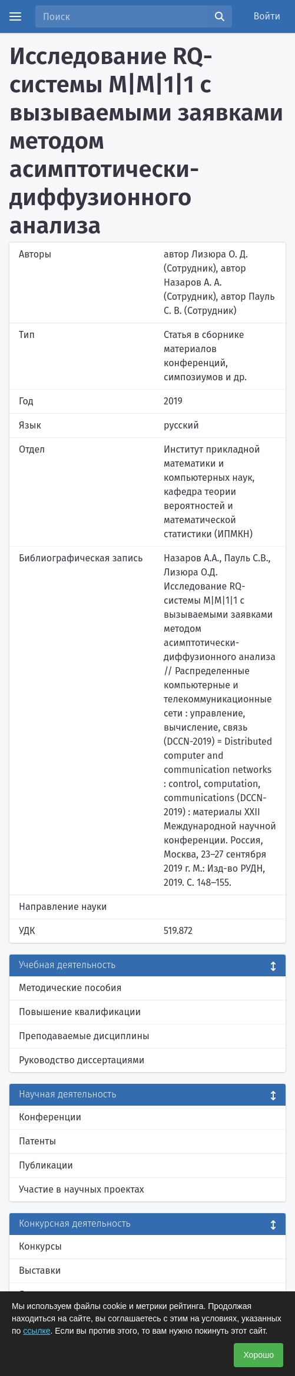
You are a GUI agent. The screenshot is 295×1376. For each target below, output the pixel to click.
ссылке (36, 1330)
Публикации (46, 1165)
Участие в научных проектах (81, 1189)
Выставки (40, 1270)
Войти (267, 16)
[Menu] (15, 16)
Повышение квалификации (80, 1011)
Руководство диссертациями (81, 1060)
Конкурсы (40, 1246)
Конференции (50, 1117)
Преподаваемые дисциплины (84, 1036)
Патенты (37, 1141)
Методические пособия (70, 987)
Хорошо (258, 1355)
